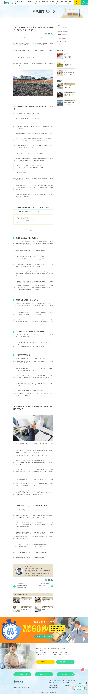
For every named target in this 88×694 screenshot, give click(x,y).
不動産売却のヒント (54, 687)
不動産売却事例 (53, 685)
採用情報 (66, 685)
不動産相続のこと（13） (62, 38)
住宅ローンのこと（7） (62, 41)
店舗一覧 (51, 682)
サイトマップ (15, 687)
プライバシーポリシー (25, 687)
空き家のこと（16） (61, 44)
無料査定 (77, 3)
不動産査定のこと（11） (62, 34)
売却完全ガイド (44, 674)
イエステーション (37, 552)
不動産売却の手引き (22, 674)
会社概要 (66, 682)
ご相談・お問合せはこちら (65, 662)
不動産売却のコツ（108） (63, 31)
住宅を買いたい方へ (69, 680)
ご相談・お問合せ (84, 3)
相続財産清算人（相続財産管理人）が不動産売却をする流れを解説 (22, 585)
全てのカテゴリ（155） (62, 27)
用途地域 (25, 172)
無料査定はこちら (45, 662)
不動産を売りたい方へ (54, 680)
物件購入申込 (65, 674)
